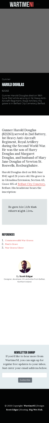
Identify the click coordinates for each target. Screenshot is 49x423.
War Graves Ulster (14, 247)
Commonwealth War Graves (19, 240)
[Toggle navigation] (37, 4)
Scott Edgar (26, 276)
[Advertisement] (24, 314)
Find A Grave (11, 244)
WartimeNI (29, 405)
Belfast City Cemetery (31, 184)
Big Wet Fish (35, 409)
